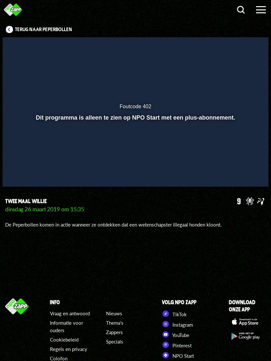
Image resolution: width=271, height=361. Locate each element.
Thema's (115, 323)
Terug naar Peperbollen (43, 29)
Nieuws (114, 313)
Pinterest (177, 345)
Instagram (177, 324)
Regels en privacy (68, 349)
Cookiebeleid (64, 340)
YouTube (175, 334)
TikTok (174, 314)
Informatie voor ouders (66, 326)
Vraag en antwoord (70, 313)
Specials (114, 341)
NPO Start (178, 355)
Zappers (114, 332)
